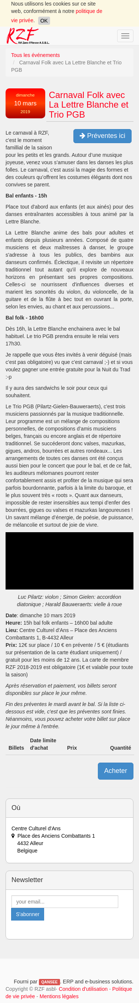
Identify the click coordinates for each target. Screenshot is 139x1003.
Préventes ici (102, 135)
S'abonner (27, 914)
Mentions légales (59, 996)
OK (44, 21)
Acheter (115, 770)
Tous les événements (35, 55)
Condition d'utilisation (83, 989)
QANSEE (49, 982)
